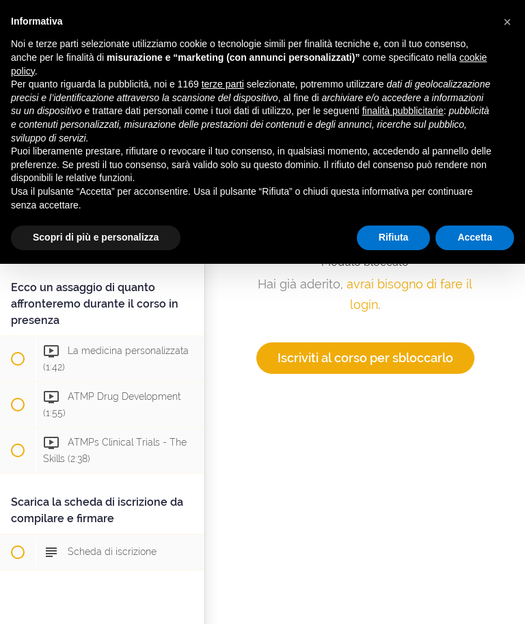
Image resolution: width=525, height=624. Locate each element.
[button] (507, 22)
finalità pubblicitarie (403, 110)
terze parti (223, 84)
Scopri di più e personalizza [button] (96, 237)
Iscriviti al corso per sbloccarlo (365, 358)
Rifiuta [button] (394, 237)
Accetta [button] (474, 237)
